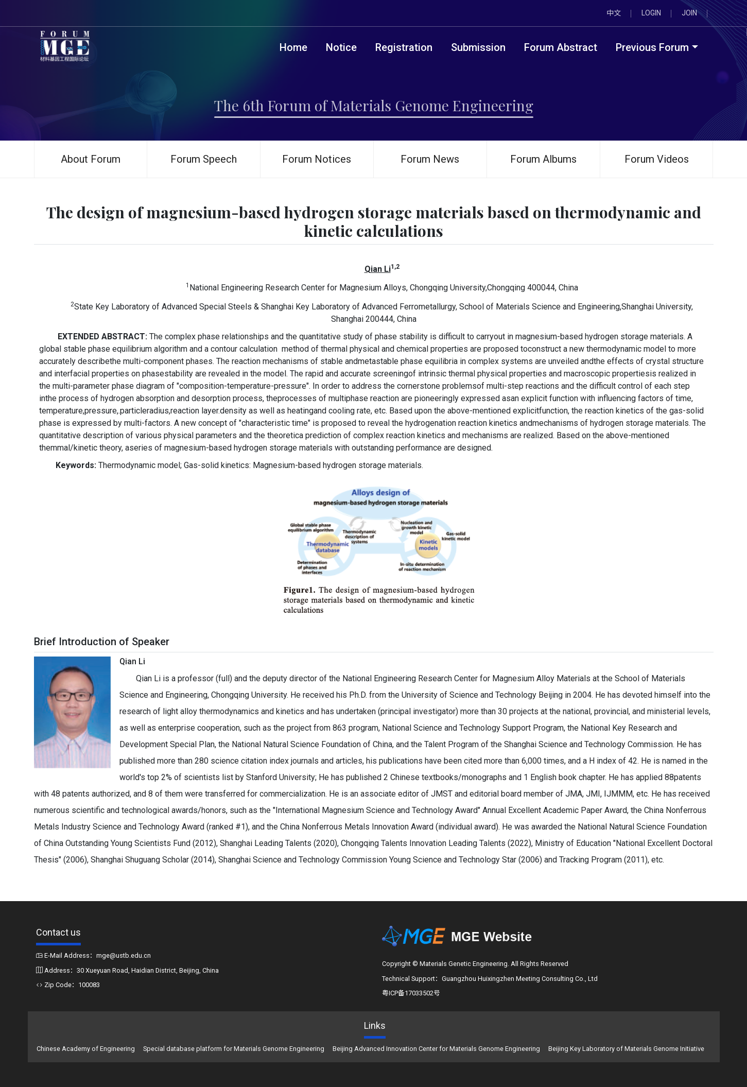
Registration (403, 47)
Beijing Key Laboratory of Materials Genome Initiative (626, 1049)
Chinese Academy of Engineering (86, 1049)
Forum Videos (656, 159)
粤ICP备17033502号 (411, 993)
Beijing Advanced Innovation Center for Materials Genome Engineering (436, 1049)
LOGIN (651, 13)
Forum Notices (316, 159)
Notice (341, 47)
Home (293, 47)
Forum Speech (203, 159)
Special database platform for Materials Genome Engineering (233, 1049)
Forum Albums (543, 159)
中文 (613, 13)
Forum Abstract (560, 47)
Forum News (430, 159)
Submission (478, 47)
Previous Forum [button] (652, 47)
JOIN (689, 13)
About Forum (90, 159)
